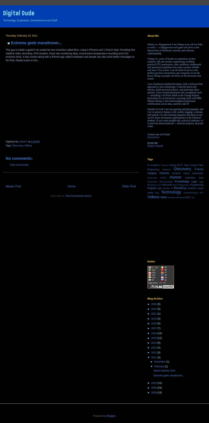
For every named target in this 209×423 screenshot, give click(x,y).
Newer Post (13, 186)
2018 (154, 323)
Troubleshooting (190, 193)
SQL (157, 193)
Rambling (180, 188)
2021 (154, 313)
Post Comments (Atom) (78, 195)
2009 (154, 387)
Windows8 (180, 197)
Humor (176, 177)
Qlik (160, 188)
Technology (171, 192)
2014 (154, 342)
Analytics (155, 165)
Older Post (129, 186)
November (160, 361)
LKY (160, 185)
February (159, 366)
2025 (154, 308)
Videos (28, 145)
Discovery (17, 145)
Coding (172, 165)
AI (148, 165)
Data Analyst (190, 165)
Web (163, 197)
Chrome (164, 165)
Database (166, 169)
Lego (194, 181)
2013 (154, 347)
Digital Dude (18, 13)
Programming (196, 185)
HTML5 (163, 178)
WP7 (188, 197)
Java (201, 178)
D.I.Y (180, 165)
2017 (154, 328)
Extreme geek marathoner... (169, 375)
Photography (183, 185)
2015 (154, 338)
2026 (154, 304)
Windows (171, 197)
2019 (154, 318)
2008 (154, 392)
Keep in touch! (155, 145)
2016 (154, 333)
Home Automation (193, 173)
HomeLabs (152, 178)
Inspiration (190, 178)
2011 (154, 357)
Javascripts (152, 182)
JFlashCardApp (166, 182)
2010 (154, 382)
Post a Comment (19, 164)
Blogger (111, 415)
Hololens (176, 173)
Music (174, 185)
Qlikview (166, 188)
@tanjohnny (153, 137)
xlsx (192, 197)
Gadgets (152, 173)
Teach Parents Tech (164, 370)
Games (164, 173)
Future (199, 169)
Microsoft (167, 185)
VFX (201, 193)
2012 (154, 352)
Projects (151, 188)
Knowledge (182, 181)
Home (71, 186)
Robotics (192, 188)
